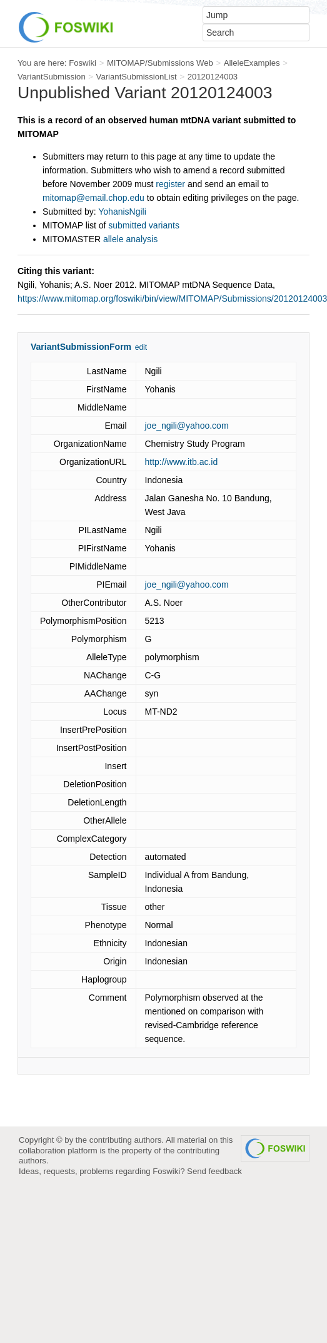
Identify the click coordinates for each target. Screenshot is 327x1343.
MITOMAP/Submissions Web (160, 63)
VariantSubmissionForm (81, 347)
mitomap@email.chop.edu (93, 198)
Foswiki (82, 63)
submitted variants (143, 225)
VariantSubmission (52, 76)
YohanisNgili (122, 212)
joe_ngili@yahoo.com (187, 426)
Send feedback (214, 1171)
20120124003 (213, 76)
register (170, 184)
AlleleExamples (252, 63)
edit (141, 347)
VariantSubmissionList (136, 76)
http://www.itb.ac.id (181, 462)
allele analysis (130, 239)
